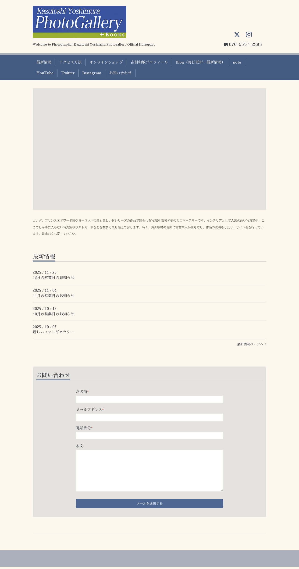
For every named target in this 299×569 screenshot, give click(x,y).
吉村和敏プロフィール (149, 62)
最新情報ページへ (251, 344)
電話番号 (84, 428)
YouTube (44, 73)
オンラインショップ (106, 62)
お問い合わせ (120, 73)
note (237, 62)
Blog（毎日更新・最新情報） (200, 62)
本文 (79, 446)
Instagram (91, 73)
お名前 (82, 392)
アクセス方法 (70, 62)
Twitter (68, 73)
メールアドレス (90, 410)
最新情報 (43, 62)
